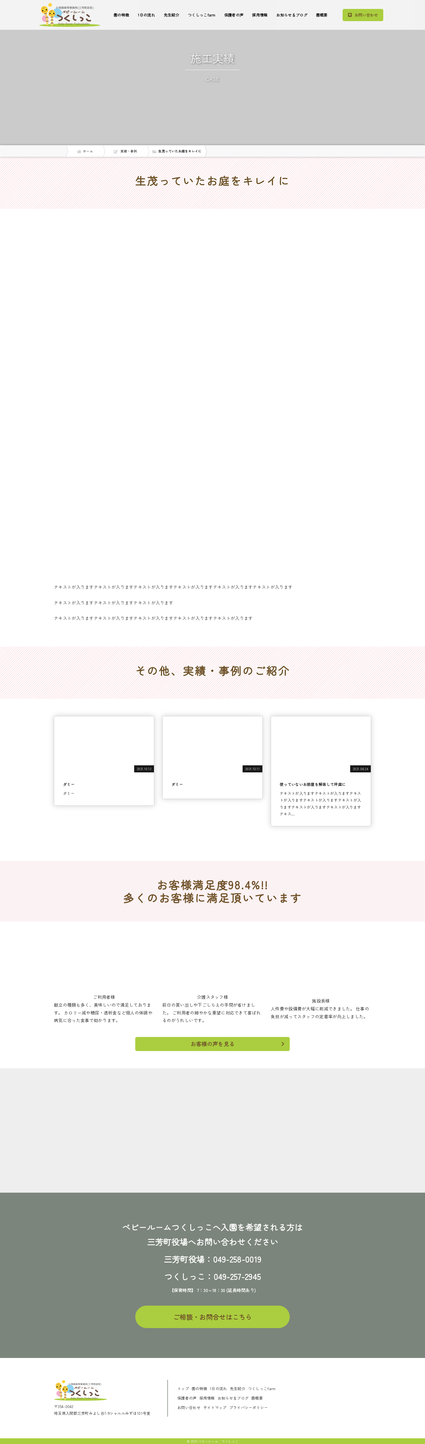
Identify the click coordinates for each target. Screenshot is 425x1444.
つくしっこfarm (201, 15)
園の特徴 (121, 15)
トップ (183, 1388)
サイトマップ (215, 1407)
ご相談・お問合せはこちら (212, 1317)
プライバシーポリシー (248, 1407)
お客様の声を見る (237, 1044)
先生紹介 (171, 15)
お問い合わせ (189, 1407)
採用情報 (260, 15)
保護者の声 (234, 15)
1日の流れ (146, 15)
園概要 (322, 15)
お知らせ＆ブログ (291, 15)
